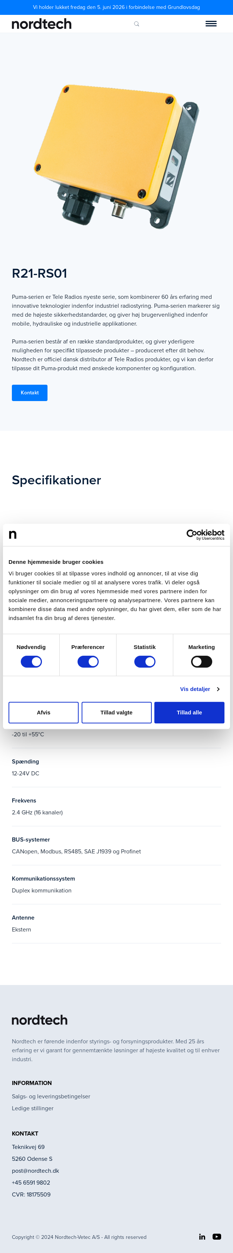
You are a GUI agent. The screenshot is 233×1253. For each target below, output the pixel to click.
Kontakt (30, 393)
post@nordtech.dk (35, 1170)
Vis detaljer (195, 689)
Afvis (43, 712)
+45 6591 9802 (31, 1182)
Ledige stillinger (32, 1108)
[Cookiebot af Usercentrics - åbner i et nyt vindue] (192, 534)
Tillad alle (189, 712)
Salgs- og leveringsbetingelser (51, 1096)
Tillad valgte (116, 712)
